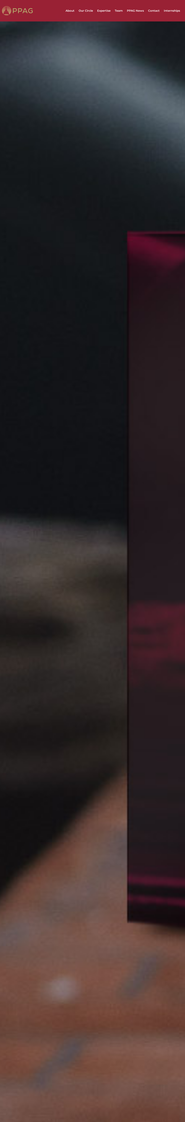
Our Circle (86, 11)
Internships (172, 11)
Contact (154, 11)
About (70, 11)
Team (119, 11)
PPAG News (135, 11)
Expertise (104, 11)
